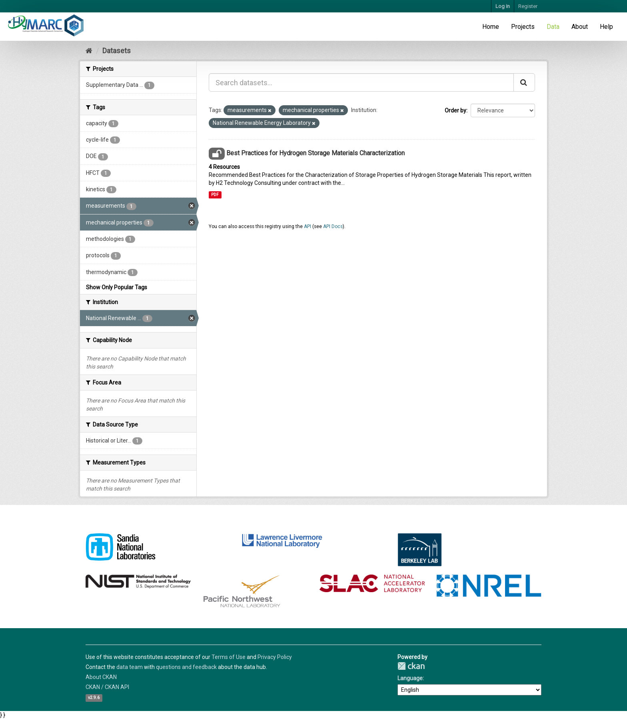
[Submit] (524, 82)
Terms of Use (229, 657)
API (307, 226)
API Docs (333, 226)
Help (606, 26)
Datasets (116, 50)
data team (129, 667)
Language (410, 678)
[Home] (89, 50)
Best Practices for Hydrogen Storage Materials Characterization (315, 153)
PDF (215, 194)
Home (490, 26)
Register (527, 6)
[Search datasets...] (361, 82)
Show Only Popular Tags (116, 287)
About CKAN (101, 677)
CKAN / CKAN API (107, 687)
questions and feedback (186, 667)
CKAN (411, 666)
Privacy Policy (275, 657)
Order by (455, 110)
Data (553, 26)
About (579, 26)
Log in (502, 6)
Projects (523, 26)
